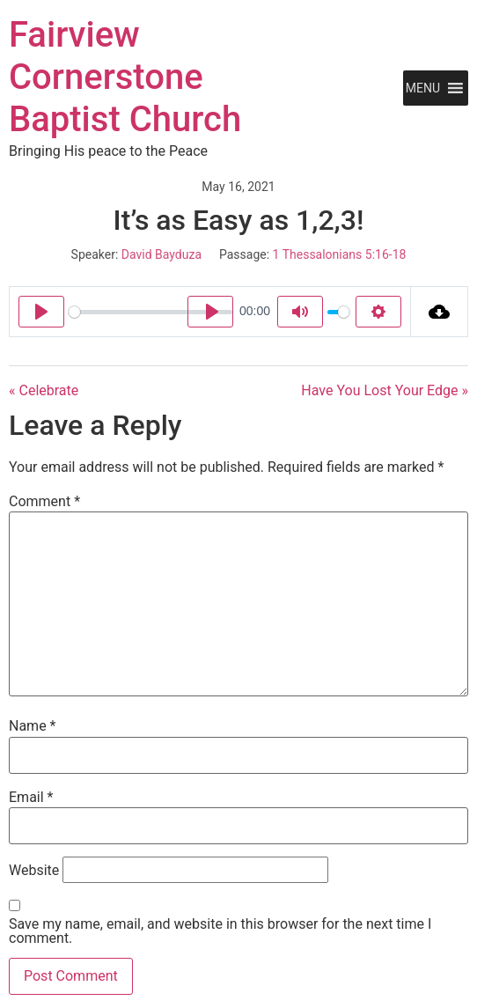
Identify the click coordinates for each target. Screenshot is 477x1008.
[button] (423, 88)
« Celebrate (43, 390)
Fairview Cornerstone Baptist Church (125, 77)
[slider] (150, 312)
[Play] (41, 311)
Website (34, 871)
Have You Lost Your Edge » (384, 390)
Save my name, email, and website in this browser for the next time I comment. (220, 931)
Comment (44, 502)
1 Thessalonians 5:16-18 (340, 254)
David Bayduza (161, 254)
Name (32, 726)
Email (31, 798)
